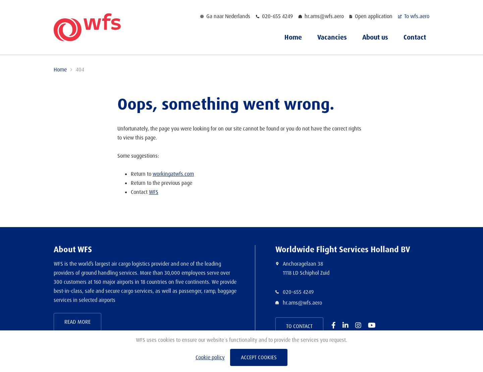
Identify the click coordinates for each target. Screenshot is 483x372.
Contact (415, 37)
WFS (153, 192)
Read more (77, 321)
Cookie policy (210, 357)
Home (293, 37)
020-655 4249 (298, 292)
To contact (299, 326)
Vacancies (332, 37)
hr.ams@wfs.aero (302, 302)
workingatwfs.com (173, 173)
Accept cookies (259, 357)
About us (375, 37)
